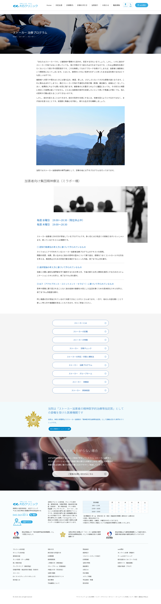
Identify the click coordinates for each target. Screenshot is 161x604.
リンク (97, 597)
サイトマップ (80, 597)
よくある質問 (90, 597)
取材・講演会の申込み (141, 597)
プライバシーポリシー (107, 597)
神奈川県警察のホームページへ (60, 431)
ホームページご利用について (124, 597)
